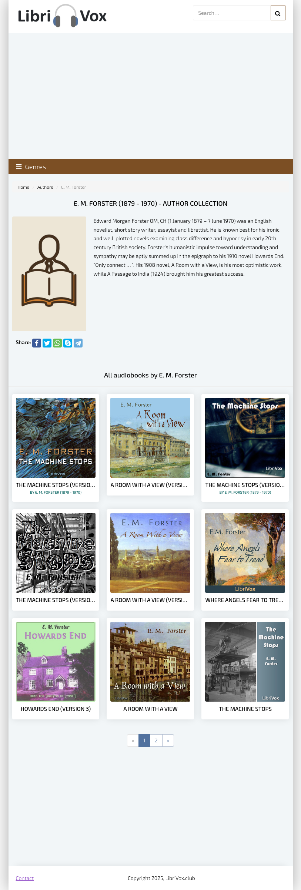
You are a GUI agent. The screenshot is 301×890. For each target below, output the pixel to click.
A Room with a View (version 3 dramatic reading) (150, 484)
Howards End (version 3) (56, 708)
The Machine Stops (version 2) (245, 487)
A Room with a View (150, 708)
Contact (25, 878)
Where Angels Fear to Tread (245, 600)
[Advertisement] (151, 807)
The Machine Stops (245, 708)
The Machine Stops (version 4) (56, 600)
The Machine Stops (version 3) (56, 487)
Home (24, 186)
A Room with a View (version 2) (150, 600)
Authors (45, 186)
